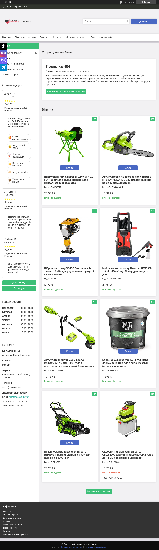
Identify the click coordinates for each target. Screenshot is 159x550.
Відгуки (6, 521)
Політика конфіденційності (15, 534)
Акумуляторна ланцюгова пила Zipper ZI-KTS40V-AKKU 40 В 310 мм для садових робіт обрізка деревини (127, 179)
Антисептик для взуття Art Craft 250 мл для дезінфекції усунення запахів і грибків (19, 122)
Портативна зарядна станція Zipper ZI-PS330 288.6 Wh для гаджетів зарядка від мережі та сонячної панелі (20, 222)
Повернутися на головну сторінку (67, 91)
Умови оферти (10, 74)
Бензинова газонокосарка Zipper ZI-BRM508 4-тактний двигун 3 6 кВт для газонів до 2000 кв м (67, 454)
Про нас (44, 37)
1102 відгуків (128, 2)
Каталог (6, 531)
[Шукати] (126, 21)
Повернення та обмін (101, 37)
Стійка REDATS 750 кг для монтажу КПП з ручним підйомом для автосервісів (19, 268)
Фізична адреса (10, 515)
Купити (69, 168)
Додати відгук (19, 282)
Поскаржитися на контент (72, 547)
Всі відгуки (19, 288)
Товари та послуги (24, 37)
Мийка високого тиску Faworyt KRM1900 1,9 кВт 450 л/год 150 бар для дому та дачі (127, 271)
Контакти (56, 37)
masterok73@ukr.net (19, 397)
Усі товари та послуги (98, 491)
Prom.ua (94, 544)
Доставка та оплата (76, 37)
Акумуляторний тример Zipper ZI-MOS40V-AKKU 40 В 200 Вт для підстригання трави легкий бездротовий (69, 363)
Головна (6, 37)
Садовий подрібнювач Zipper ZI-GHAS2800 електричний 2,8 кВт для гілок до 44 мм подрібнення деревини (127, 454)
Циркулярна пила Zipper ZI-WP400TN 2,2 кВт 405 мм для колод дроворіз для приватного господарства (68, 179)
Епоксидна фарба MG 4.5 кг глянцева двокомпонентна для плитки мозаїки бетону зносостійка (125, 363)
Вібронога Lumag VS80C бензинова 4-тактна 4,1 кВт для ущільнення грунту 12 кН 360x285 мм (69, 271)
